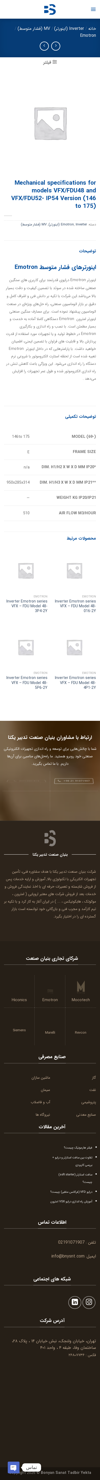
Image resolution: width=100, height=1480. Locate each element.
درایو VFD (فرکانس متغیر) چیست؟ (71, 1192)
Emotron (88, 35)
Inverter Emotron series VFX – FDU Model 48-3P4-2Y (26, 606)
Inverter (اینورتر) (69, 28)
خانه (92, 28)
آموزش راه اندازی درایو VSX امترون (71, 1201)
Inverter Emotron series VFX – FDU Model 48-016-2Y (75, 606)
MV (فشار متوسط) (34, 28)
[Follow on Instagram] (88, 1302)
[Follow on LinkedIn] (74, 1302)
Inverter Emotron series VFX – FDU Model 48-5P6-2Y (26, 683)
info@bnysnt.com (68, 1256)
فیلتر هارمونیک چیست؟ (78, 1147)
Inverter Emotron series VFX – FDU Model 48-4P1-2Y (75, 683)
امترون (19, 894)
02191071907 (71, 1242)
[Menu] (93, 9)
